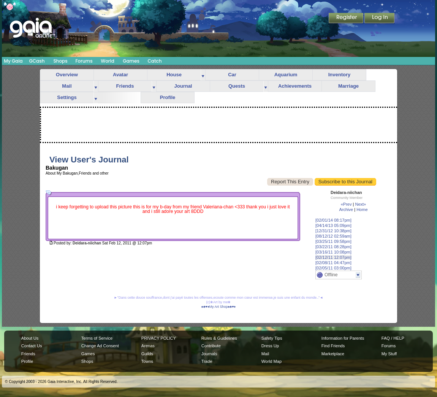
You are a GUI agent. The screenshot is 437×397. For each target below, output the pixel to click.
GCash (37, 61)
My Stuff (389, 353)
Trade (206, 361)
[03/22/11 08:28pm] (333, 246)
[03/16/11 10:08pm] (333, 252)
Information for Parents (342, 338)
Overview (67, 74)
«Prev (346, 204)
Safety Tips (271, 338)
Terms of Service (96, 338)
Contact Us (31, 345)
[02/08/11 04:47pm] (333, 262)
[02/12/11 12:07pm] (333, 257)
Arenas (148, 345)
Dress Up (270, 345)
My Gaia (13, 61)
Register (346, 18)
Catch (155, 61)
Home (361, 209)
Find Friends (333, 345)
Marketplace (332, 353)
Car (232, 74)
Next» (360, 204)
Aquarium (286, 74)
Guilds (147, 353)
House (174, 74)
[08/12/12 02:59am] (333, 236)
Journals (209, 353)
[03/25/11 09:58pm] (333, 241)
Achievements (295, 86)
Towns (147, 361)
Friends (125, 86)
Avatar (120, 74)
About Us (29, 338)
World (107, 61)
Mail (66, 86)
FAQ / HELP (393, 338)
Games (131, 61)
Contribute (211, 345)
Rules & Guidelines (219, 338)
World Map (271, 361)
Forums (83, 61)
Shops (60, 61)
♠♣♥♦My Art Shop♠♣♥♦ (218, 307)
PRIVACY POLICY (158, 338)
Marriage (348, 86)
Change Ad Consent (100, 345)
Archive (346, 209)
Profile (167, 97)
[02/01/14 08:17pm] (333, 220)
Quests (236, 86)
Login (379, 18)
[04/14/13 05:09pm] (333, 225)
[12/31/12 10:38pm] (333, 230)
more (203, 74)
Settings (66, 97)
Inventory (339, 74)
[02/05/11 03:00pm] (333, 268)
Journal (183, 86)
